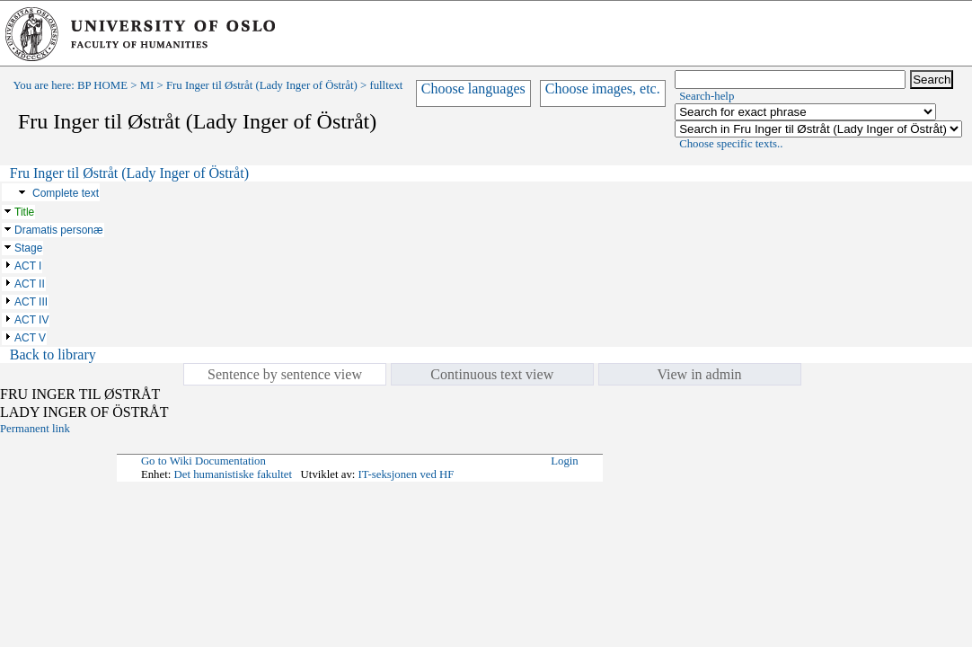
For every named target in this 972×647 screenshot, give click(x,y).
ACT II (29, 284)
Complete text (65, 193)
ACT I (27, 266)
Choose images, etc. (602, 88)
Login (565, 461)
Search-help (706, 96)
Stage (28, 248)
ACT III (31, 302)
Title (24, 212)
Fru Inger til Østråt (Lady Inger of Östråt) (262, 85)
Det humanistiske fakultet (232, 474)
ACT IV (31, 320)
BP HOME (102, 85)
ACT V (30, 338)
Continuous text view (491, 374)
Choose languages (473, 88)
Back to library (53, 354)
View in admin (699, 374)
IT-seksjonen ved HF (406, 474)
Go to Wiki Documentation (203, 461)
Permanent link (35, 428)
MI (147, 85)
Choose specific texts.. (730, 143)
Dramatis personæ (58, 230)
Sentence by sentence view (285, 374)
